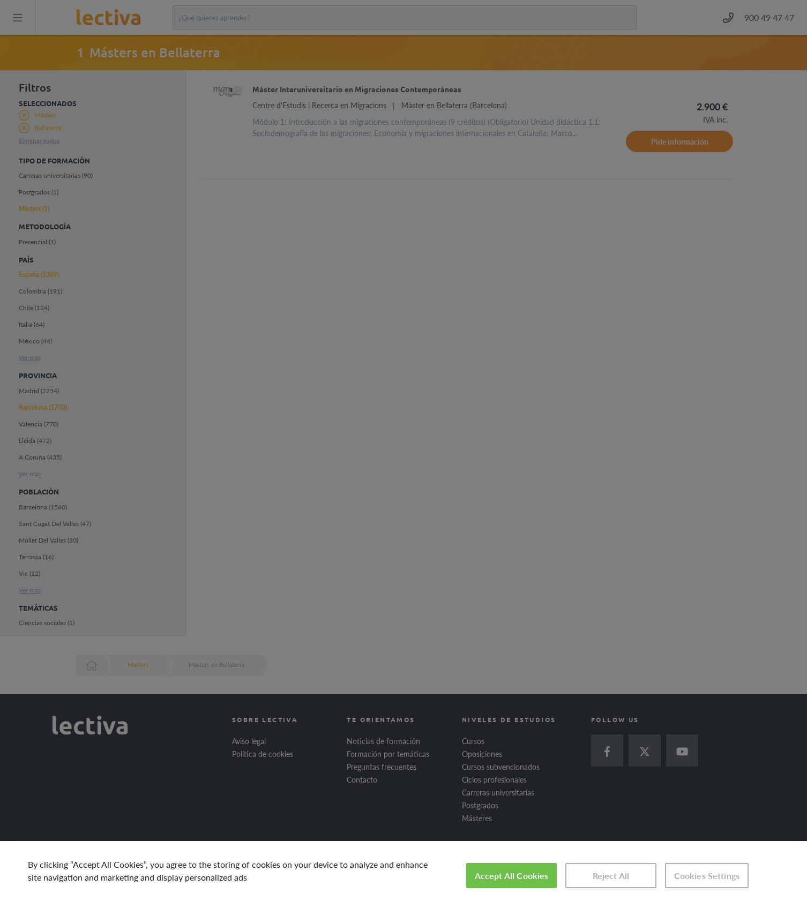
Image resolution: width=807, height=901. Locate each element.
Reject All (611, 875)
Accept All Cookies (512, 875)
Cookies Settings (707, 875)
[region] (403, 871)
